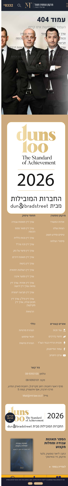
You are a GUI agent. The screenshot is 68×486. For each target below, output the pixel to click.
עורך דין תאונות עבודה (21, 222)
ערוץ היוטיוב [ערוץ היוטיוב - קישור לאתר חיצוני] (56, 355)
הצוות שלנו (57, 228)
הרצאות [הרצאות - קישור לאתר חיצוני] (29, 311)
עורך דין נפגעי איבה (53, 52)
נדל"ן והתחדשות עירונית (51, 61)
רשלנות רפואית (25, 52)
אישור (28, 483)
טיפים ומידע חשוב (54, 235)
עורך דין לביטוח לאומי (52, 33)
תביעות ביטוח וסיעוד (52, 56)
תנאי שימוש (26, 337)
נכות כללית (58, 38)
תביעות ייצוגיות (25, 61)
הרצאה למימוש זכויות (22, 56)
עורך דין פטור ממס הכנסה (24, 230)
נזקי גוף (29, 43)
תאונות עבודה (26, 33)
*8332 (7, 5)
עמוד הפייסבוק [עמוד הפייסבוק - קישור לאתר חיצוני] (54, 349)
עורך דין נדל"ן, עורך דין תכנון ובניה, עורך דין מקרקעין (22, 302)
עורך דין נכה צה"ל (24, 244)
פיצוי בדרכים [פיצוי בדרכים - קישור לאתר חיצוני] (55, 336)
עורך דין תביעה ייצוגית (21, 292)
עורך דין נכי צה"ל (55, 47)
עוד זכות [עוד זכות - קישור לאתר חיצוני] (58, 330)
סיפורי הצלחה (56, 241)
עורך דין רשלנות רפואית (20, 270)
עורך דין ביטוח (25, 263)
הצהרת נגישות (25, 343)
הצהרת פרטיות (25, 330)
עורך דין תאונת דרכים (22, 257)
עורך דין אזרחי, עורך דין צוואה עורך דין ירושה (21, 284)
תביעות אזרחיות (55, 43)
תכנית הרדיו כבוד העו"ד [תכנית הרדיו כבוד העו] (50, 343)
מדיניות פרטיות (37, 483)
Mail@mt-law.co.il (31, 396)
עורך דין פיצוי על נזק (22, 251)
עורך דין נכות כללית (23, 238)
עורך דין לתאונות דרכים (21, 47)
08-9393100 (30, 374)
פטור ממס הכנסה (24, 38)
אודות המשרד (56, 222)
